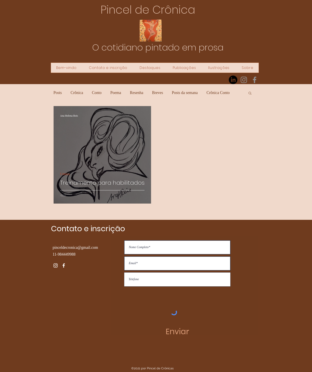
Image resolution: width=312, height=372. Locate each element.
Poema (115, 92)
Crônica (77, 92)
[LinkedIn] (233, 80)
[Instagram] (244, 80)
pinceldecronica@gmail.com (75, 247)
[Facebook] (254, 80)
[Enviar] (177, 331)
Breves (157, 92)
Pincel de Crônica (148, 10)
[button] (250, 93)
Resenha (136, 92)
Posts (58, 92)
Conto (97, 92)
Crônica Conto (218, 92)
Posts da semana (185, 92)
